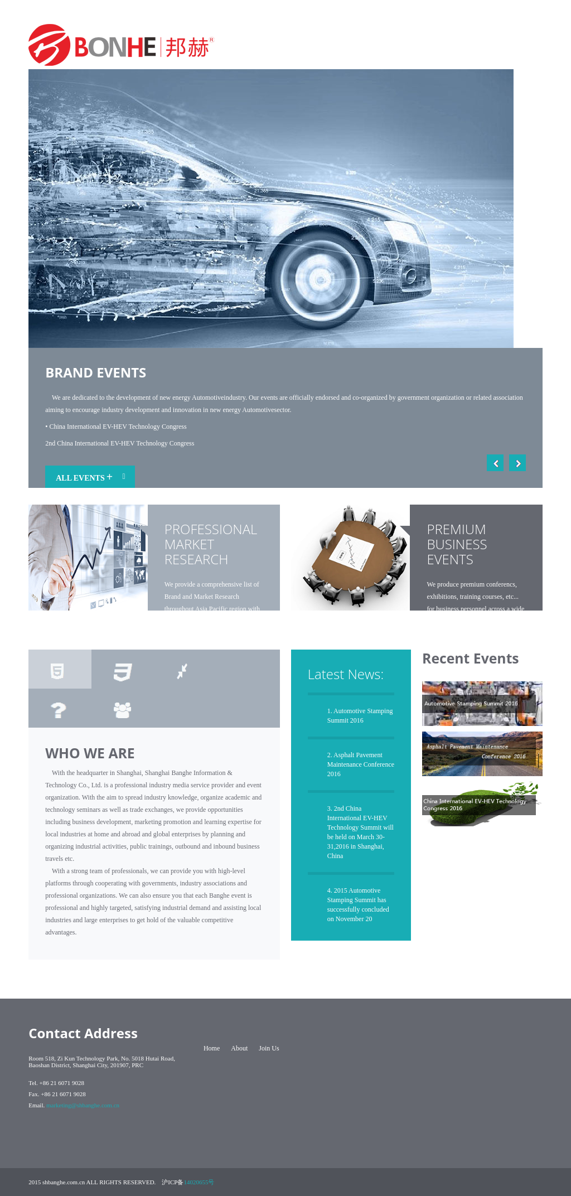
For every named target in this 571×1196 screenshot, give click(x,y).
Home (212, 1048)
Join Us (269, 1048)
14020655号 (198, 1182)
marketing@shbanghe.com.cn (82, 1105)
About (239, 1048)
